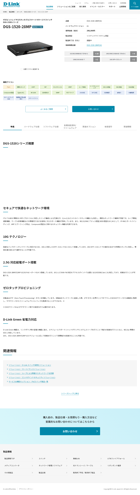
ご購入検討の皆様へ (98, 3)
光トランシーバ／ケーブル (83, 465)
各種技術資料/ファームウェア (70, 126)
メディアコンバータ (11, 465)
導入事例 (82, 6)
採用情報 (123, 3)
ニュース (78, 3)
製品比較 (42, 472)
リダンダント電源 (114, 465)
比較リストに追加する (31, 69)
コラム (86, 3)
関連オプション (89, 126)
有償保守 (108, 126)
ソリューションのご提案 (66, 6)
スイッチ (19, 12)
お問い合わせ (112, 3)
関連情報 (127, 126)
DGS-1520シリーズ (30, 12)
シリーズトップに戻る (70, 393)
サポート (112, 6)
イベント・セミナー (97, 6)
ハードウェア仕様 (31, 126)
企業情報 (122, 6)
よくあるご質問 (46, 109)
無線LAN (76, 458)
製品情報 (49, 6)
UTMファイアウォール (116, 458)
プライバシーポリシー (26, 489)
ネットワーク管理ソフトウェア (50, 465)
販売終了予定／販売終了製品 (84, 472)
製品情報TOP (9, 458)
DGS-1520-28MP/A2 (94, 45)
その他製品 (8, 472)
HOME (5, 12)
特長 (12, 126)
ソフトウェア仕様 (50, 126)
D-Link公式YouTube (9, 489)
